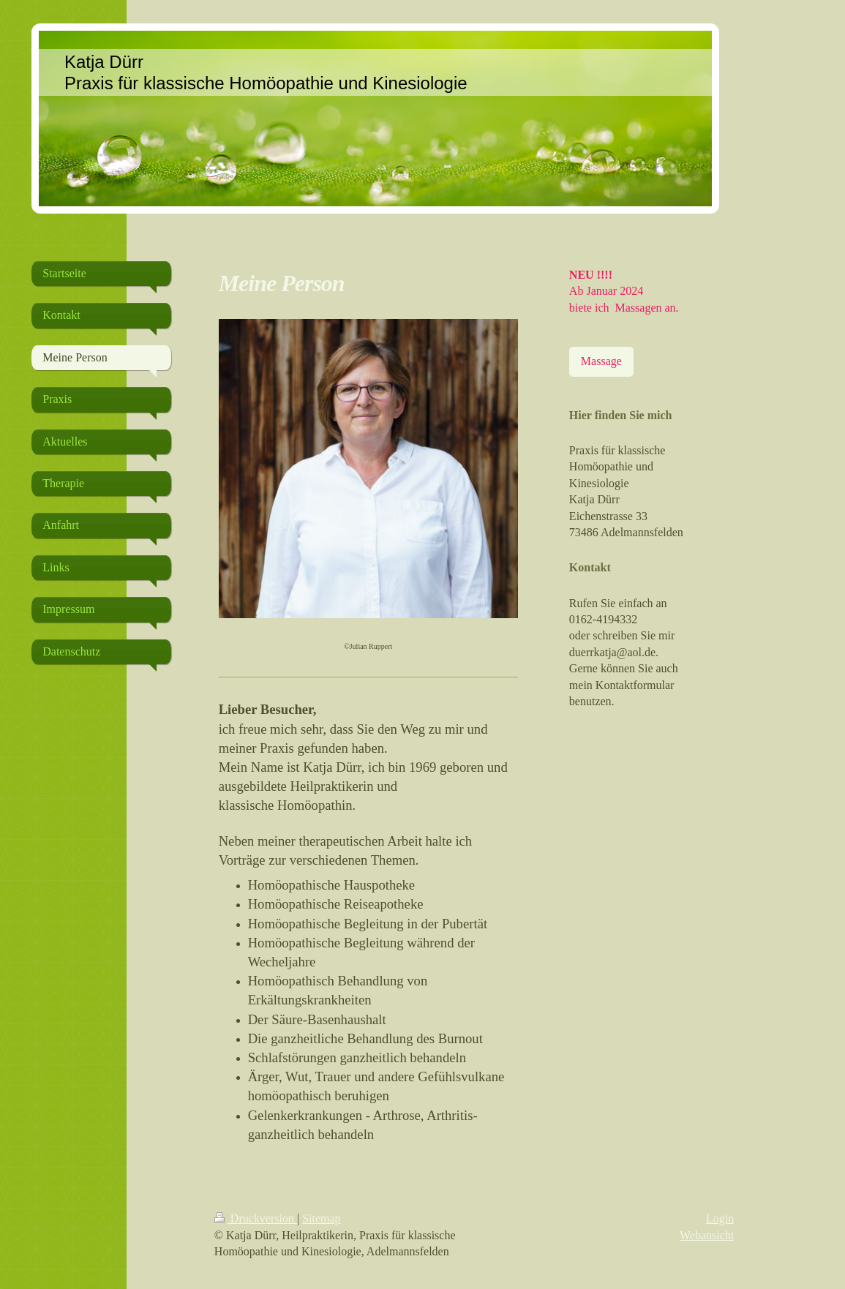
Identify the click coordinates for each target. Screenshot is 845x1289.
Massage (601, 361)
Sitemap (321, 1218)
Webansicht (707, 1235)
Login (720, 1218)
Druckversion (255, 1218)
